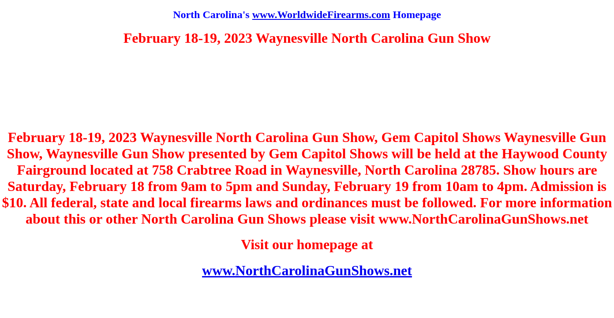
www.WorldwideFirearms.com (321, 14)
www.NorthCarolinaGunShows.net (307, 270)
